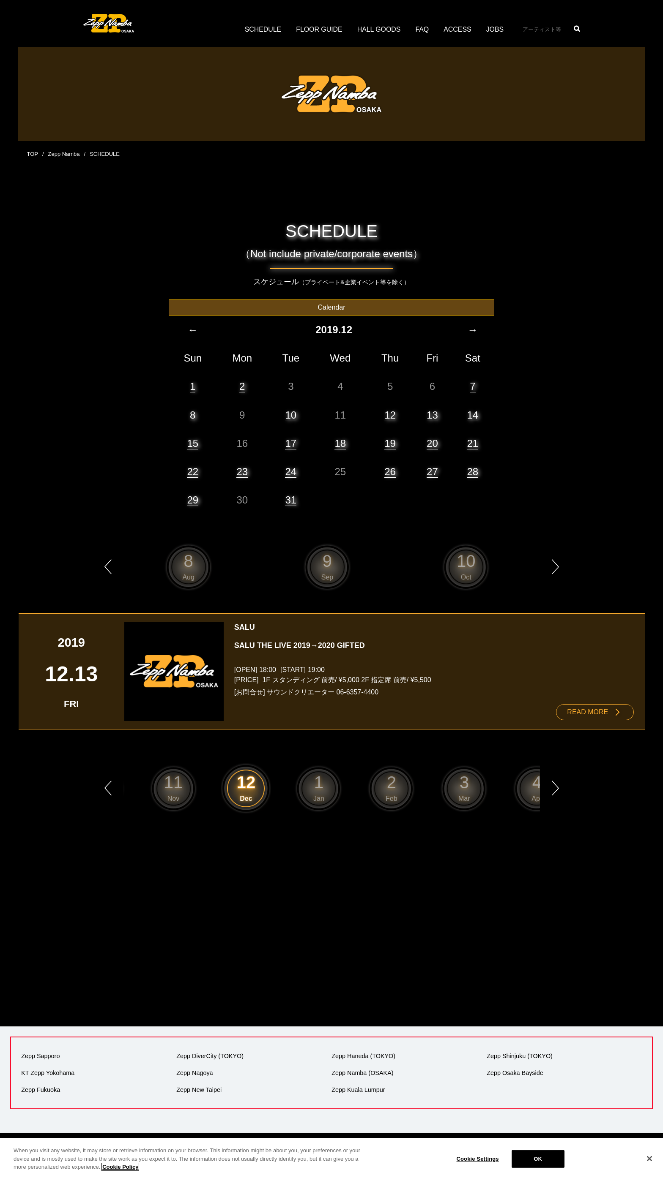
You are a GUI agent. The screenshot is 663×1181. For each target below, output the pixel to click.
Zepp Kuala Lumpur (358, 1089)
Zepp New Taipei (199, 1089)
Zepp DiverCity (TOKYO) (210, 1055)
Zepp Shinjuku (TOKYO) (520, 1055)
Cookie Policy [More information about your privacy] (120, 1167)
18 (340, 443)
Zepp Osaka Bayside (515, 1072)
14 (473, 414)
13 (432, 414)
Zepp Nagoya (194, 1072)
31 (290, 499)
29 (192, 499)
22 (192, 471)
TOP (32, 154)
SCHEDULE (262, 29)
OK (538, 1159)
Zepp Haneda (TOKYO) (363, 1055)
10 (290, 414)
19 (390, 443)
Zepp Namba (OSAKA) (362, 1072)
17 (290, 443)
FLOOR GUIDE (319, 29)
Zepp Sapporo (40, 1055)
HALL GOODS (379, 29)
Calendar (331, 306)
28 (473, 471)
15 (192, 443)
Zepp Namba (64, 154)
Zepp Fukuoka (40, 1089)
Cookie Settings (478, 1159)
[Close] (649, 1158)
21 (473, 443)
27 (432, 471)
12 (390, 414)
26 (390, 471)
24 (290, 471)
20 (432, 443)
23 (242, 471)
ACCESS (458, 29)
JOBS (495, 29)
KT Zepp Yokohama (47, 1072)
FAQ (422, 29)
